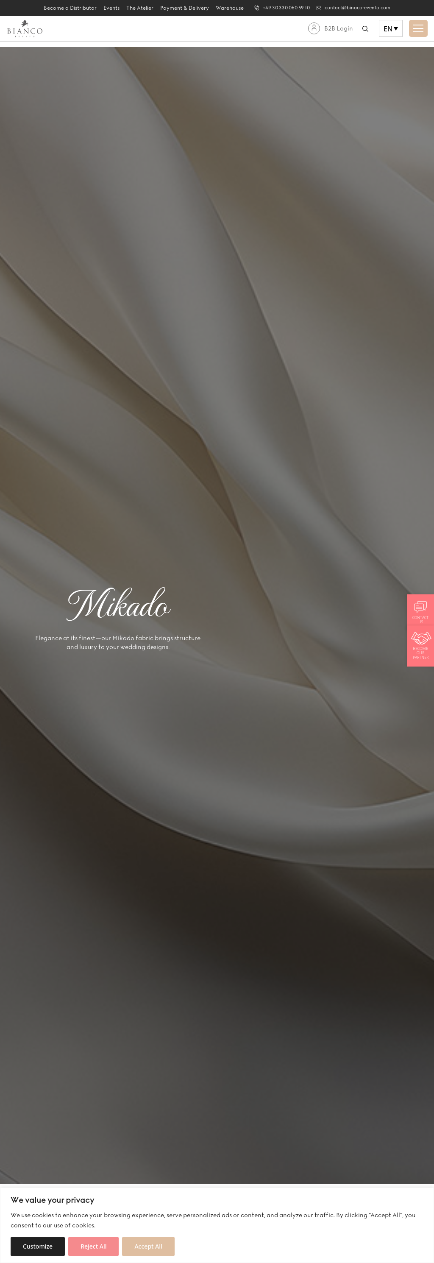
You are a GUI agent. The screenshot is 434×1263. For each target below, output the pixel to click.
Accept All (148, 1246)
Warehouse (222, 8)
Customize (38, 1246)
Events (104, 8)
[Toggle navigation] (418, 28)
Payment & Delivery (177, 8)
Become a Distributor (62, 8)
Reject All (93, 1246)
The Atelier (132, 8)
